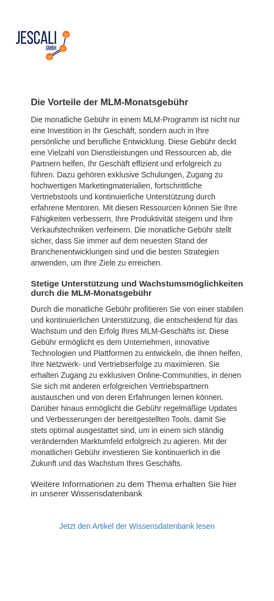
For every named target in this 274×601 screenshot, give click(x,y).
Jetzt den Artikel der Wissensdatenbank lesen (137, 526)
